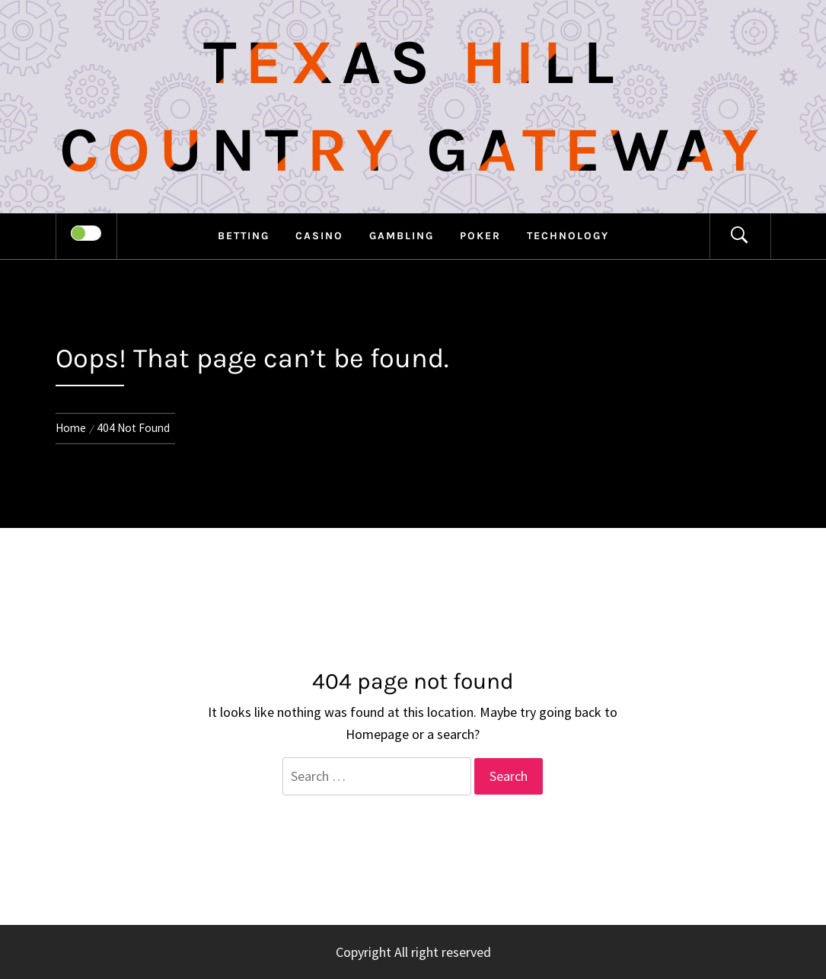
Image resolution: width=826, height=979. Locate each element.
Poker (480, 235)
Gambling (401, 235)
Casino (319, 235)
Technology (568, 235)
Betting (243, 235)
